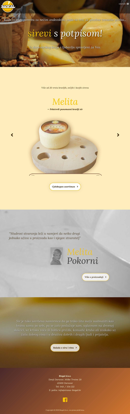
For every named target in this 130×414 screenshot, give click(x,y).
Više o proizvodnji (95, 282)
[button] (122, 4)
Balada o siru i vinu (65, 353)
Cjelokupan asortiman (65, 186)
